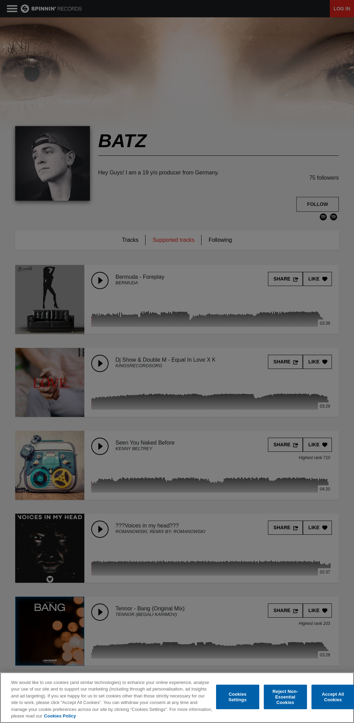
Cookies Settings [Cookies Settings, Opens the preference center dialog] (237, 697)
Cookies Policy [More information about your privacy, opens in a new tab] (60, 716)
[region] (177, 697)
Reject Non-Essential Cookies (285, 697)
